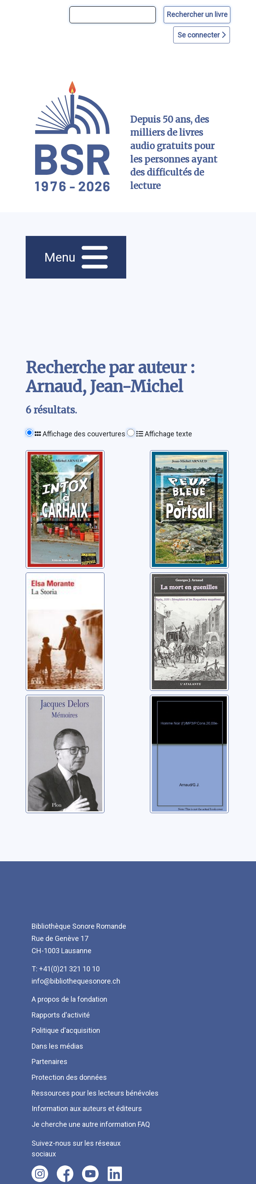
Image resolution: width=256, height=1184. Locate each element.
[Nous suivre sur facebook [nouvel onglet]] (65, 1173)
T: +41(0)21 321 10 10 (66, 969)
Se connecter (202, 35)
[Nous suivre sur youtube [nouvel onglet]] (90, 1173)
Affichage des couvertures (80, 434)
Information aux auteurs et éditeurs (87, 1108)
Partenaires (49, 1061)
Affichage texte (164, 434)
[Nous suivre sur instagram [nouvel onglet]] (40, 1173)
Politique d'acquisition (66, 1030)
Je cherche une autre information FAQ (91, 1124)
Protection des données (69, 1077)
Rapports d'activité (61, 1015)
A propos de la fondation (69, 999)
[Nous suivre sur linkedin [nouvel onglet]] (115, 1173)
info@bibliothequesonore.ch (76, 981)
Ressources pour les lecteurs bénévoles (95, 1093)
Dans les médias (57, 1046)
